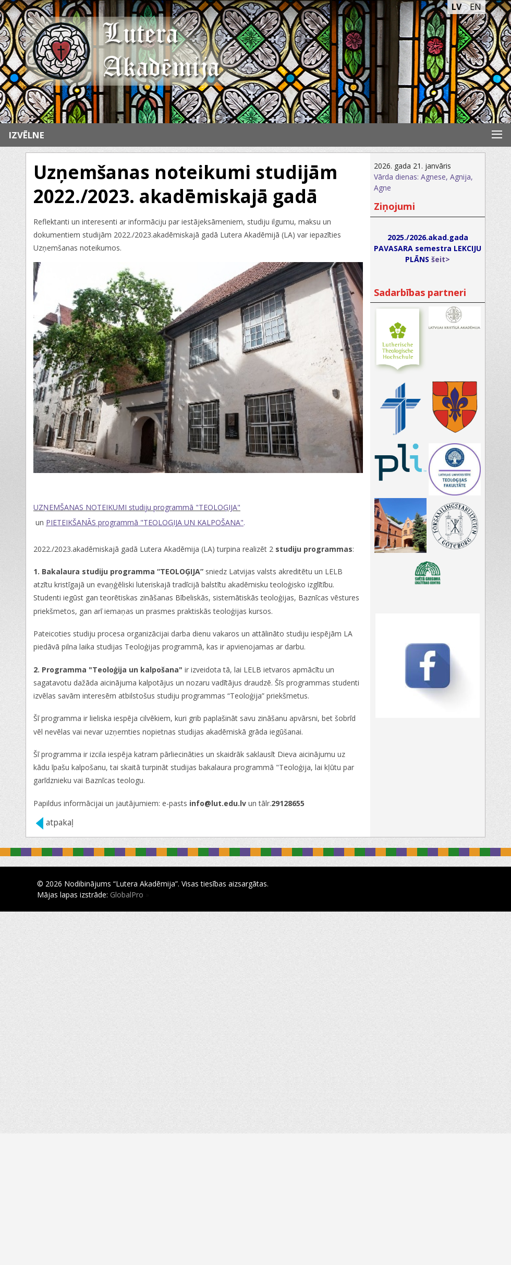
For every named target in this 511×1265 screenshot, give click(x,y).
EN (475, 7)
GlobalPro (126, 895)
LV (456, 7)
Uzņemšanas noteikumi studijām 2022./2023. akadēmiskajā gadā (185, 184)
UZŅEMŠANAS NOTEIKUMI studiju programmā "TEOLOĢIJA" (136, 507)
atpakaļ (60, 822)
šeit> (440, 259)
